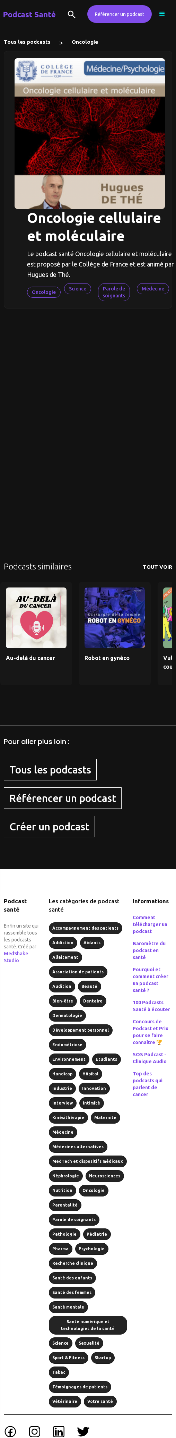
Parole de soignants (114, 292)
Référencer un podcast (119, 14)
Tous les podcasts (27, 42)
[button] (162, 13)
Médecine (153, 288)
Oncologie (85, 42)
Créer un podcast (49, 826)
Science (77, 288)
